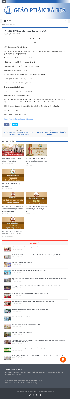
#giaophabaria (14, 119)
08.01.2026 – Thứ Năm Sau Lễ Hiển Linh (22, 262)
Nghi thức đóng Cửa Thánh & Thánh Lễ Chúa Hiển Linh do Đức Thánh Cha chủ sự (33, 301)
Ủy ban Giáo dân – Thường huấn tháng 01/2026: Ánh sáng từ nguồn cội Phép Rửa (33, 348)
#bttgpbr (22, 119)
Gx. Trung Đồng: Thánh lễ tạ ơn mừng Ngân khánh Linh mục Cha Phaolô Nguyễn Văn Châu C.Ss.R (37, 355)
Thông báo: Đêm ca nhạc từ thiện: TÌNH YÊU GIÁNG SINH (51, 133)
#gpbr (6, 119)
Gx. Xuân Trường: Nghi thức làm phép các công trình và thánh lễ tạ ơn (30, 309)
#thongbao (29, 119)
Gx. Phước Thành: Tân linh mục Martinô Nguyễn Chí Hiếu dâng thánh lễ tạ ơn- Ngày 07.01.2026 (36, 255)
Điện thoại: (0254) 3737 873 (13, 374)
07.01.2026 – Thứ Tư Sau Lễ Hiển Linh (22, 317)
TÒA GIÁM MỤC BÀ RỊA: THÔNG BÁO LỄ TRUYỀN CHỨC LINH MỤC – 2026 (36, 161)
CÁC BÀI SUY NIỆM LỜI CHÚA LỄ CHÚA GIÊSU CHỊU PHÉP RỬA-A (29, 270)
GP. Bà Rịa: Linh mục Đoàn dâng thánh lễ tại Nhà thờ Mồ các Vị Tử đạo (30, 293)
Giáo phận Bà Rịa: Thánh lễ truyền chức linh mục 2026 (26, 324)
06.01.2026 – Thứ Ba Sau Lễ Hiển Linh (22, 332)
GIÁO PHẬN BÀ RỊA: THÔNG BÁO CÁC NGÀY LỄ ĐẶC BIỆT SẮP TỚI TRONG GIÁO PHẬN (12, 209)
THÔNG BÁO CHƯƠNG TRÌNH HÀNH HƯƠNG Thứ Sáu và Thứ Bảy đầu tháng (18, 133)
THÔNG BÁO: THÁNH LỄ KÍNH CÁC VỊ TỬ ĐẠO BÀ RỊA (26, 247)
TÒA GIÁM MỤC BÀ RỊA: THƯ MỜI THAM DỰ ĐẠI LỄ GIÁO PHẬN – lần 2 (36, 209)
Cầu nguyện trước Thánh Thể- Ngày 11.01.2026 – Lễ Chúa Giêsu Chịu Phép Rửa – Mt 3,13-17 (36, 286)
